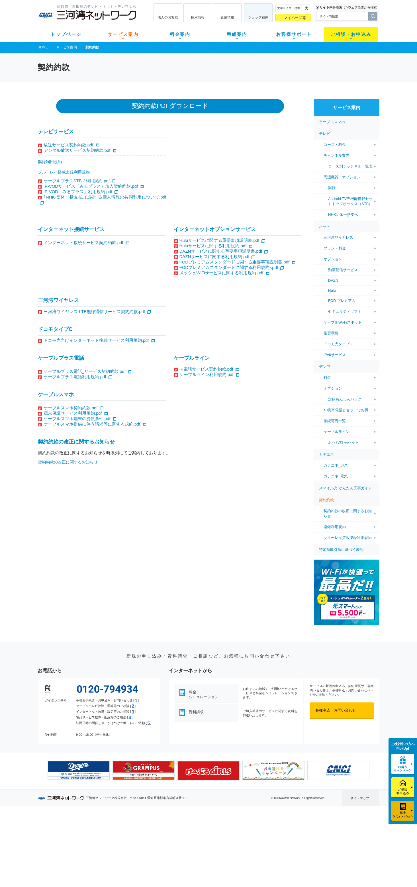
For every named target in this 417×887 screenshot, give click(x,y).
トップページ (66, 34)
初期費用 (152, 828)
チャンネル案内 (336, 155)
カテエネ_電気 (336, 476)
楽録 (332, 188)
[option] (79, 770)
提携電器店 (281, 836)
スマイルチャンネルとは (207, 828)
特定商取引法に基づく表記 (341, 549)
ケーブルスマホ (332, 122)
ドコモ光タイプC (338, 344)
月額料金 (152, 836)
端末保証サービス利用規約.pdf (73, 413)
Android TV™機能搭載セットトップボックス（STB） (350, 201)
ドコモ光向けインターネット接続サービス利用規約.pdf (96, 340)
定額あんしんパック (344, 399)
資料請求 (196, 712)
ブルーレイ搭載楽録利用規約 (64, 172)
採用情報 (198, 17)
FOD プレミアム (341, 301)
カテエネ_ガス (336, 465)
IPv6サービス (335, 355)
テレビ (324, 134)
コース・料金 (335, 144)
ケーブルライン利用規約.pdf (206, 374)
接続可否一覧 (335, 421)
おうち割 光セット (343, 442)
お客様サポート (294, 34)
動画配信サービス (343, 270)
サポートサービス (244, 843)
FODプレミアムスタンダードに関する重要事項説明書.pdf (234, 261)
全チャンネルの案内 (204, 848)
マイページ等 (295, 18)
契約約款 (326, 500)
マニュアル (239, 836)
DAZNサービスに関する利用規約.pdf (214, 256)
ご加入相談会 (283, 843)
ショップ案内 (258, 17)
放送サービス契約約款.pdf (68, 144)
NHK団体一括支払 (343, 214)
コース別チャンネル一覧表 (350, 166)
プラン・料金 (335, 248)
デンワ (324, 367)
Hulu (332, 290)
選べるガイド (71, 843)
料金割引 (152, 843)
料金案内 (180, 34)
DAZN (333, 280)
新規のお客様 (71, 828)
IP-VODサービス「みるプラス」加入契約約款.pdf (91, 186)
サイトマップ (359, 798)
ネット (324, 226)
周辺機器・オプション (342, 177)
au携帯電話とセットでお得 (346, 410)
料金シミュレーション (203, 694)
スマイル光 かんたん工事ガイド (345, 488)
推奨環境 (331, 333)
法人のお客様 (168, 17)
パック (150, 851)
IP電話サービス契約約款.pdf (206, 369)
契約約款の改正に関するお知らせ (68, 462)
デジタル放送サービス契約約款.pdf (77, 150)
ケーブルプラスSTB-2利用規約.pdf (77, 180)
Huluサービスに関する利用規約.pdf (213, 245)
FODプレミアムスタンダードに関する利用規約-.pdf (228, 267)
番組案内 (237, 34)
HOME (43, 47)
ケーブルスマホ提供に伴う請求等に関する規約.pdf (92, 424)
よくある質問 (241, 828)
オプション (333, 259)
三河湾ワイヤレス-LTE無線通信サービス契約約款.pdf (94, 311)
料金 (327, 377)
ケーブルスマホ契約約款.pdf (71, 407)
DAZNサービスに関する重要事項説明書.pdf (220, 251)
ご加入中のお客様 (75, 836)
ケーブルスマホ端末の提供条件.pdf (77, 418)
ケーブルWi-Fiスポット (343, 322)
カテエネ (326, 454)
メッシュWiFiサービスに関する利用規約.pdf (221, 272)
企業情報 (227, 17)
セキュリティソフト (344, 311)
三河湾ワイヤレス (338, 237)
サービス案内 (123, 34)
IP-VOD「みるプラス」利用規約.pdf (78, 191)
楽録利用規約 (50, 162)
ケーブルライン (336, 432)
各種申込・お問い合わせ (335, 710)
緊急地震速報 (114, 858)
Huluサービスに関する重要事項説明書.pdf (219, 240)
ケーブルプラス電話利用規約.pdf (75, 376)
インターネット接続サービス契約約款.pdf (83, 242)
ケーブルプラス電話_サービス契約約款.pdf (85, 371)
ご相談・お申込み (350, 34)
